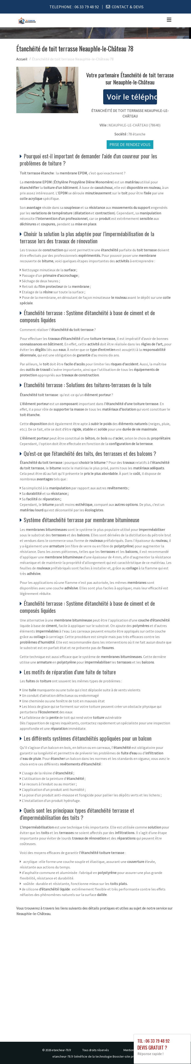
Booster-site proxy (126, 1056)
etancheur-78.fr (61, 1050)
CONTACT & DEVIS (127, 6)
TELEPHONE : (74, 6)
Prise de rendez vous (130, 144)
